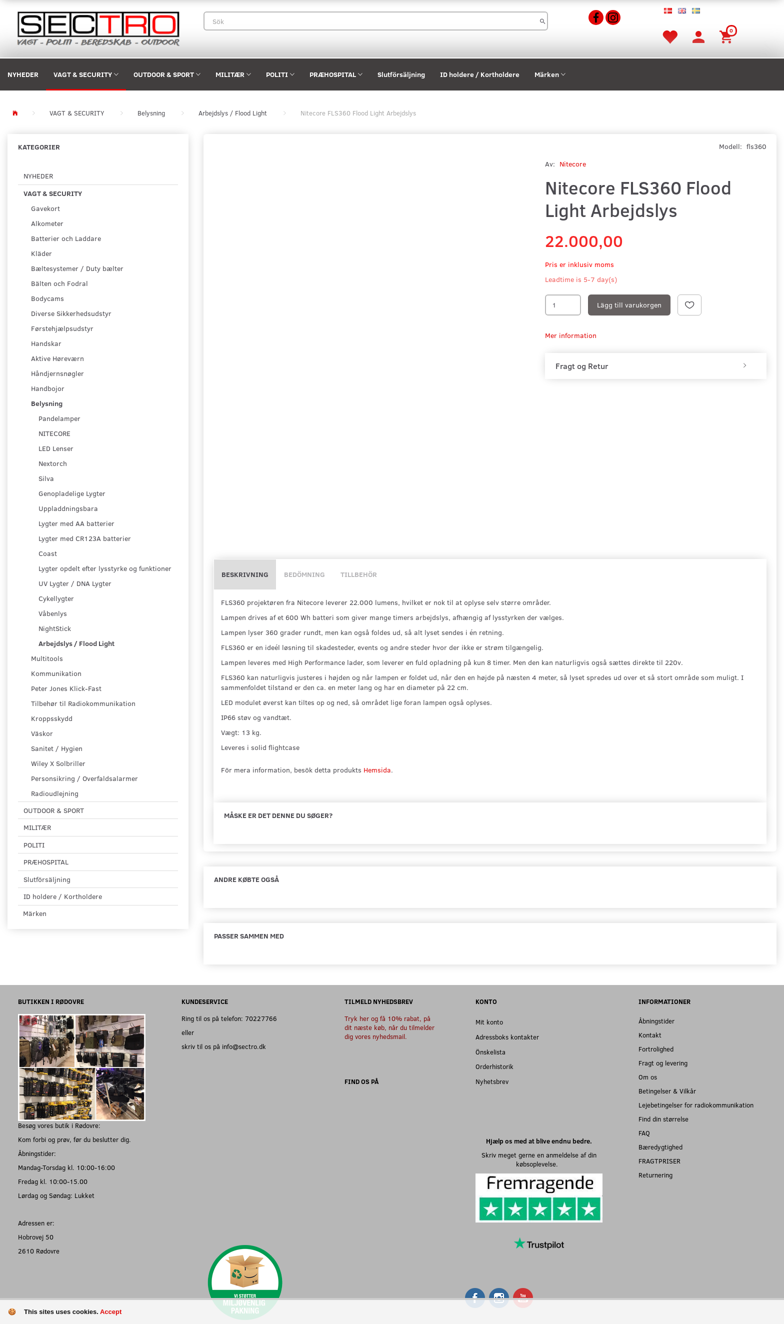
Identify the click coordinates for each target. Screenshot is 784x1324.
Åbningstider (656, 1020)
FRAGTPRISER (659, 1160)
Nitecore (573, 163)
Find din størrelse (663, 1118)
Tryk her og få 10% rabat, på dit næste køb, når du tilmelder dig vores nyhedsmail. (389, 1027)
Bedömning (304, 574)
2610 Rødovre (39, 1250)
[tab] (656, 366)
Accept (111, 1312)
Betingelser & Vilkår (667, 1090)
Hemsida (377, 769)
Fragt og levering (663, 1062)
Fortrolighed (656, 1048)
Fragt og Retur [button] (582, 366)
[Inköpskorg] (727, 36)
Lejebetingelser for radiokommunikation (696, 1104)
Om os (647, 1076)
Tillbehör (358, 574)
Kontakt (650, 1034)
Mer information (570, 335)
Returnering (655, 1174)
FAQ (644, 1132)
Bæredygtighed (660, 1146)
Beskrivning (245, 574)
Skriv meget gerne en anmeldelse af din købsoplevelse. (539, 1159)
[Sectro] (98, 27)
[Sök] (543, 21)
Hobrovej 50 (36, 1236)
